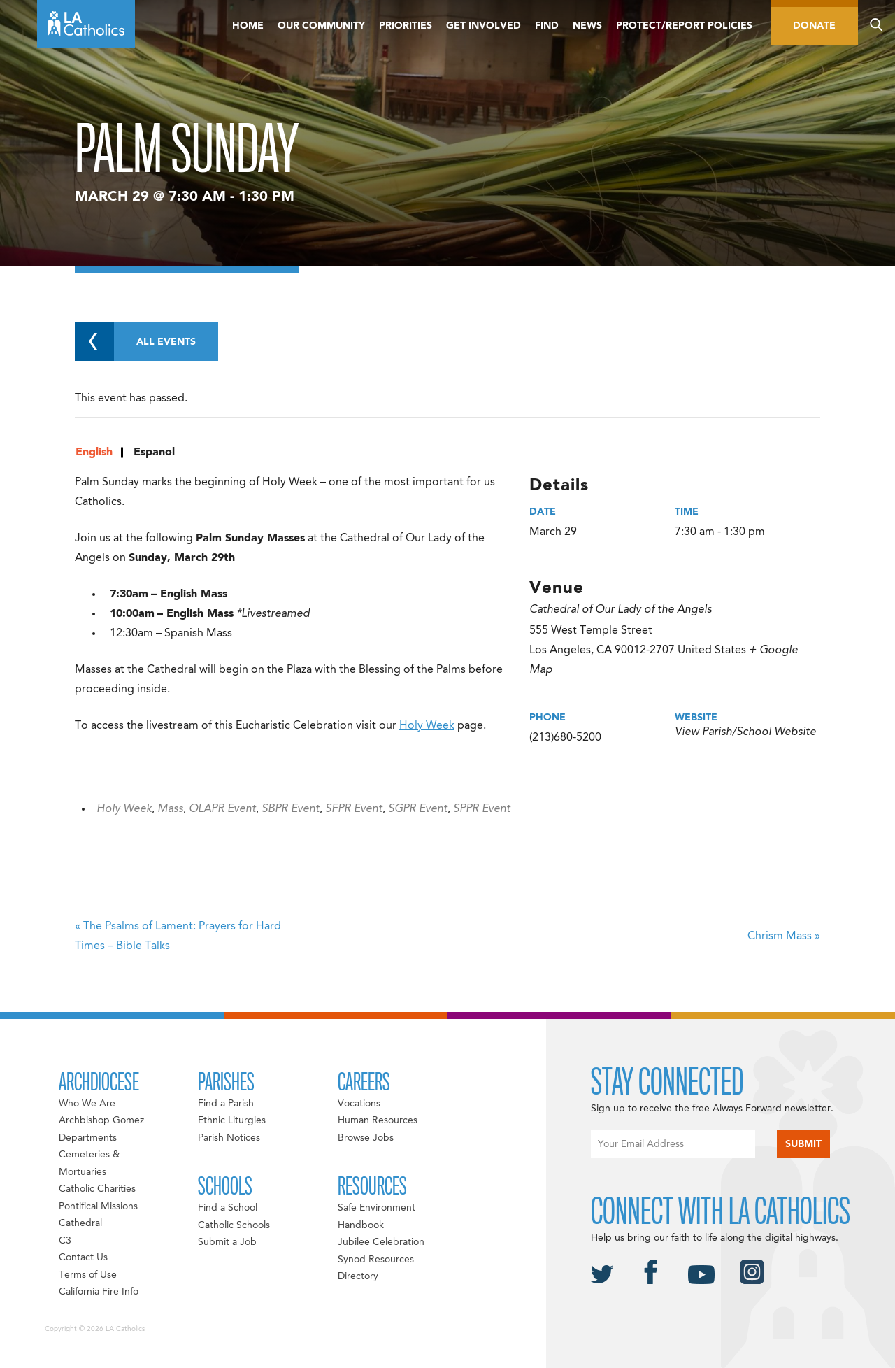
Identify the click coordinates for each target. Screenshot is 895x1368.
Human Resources (377, 1120)
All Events (135, 341)
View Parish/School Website (745, 732)
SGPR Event (418, 809)
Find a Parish (226, 1104)
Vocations (359, 1104)
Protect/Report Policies (684, 26)
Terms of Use (88, 1275)
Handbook (361, 1225)
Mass (170, 809)
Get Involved (483, 26)
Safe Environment (376, 1208)
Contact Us (83, 1257)
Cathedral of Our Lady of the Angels (620, 609)
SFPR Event (353, 809)
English (94, 452)
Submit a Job (227, 1242)
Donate (814, 26)
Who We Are (87, 1104)
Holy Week (426, 726)
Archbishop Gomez (101, 1120)
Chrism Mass (783, 936)
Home (248, 26)
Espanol (154, 452)
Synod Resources (376, 1259)
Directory (358, 1276)
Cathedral (80, 1223)
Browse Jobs (366, 1138)
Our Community (321, 26)
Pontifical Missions (98, 1206)
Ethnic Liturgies (232, 1120)
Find (547, 26)
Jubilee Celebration (381, 1242)
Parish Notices (229, 1138)
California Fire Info (98, 1292)
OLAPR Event (222, 809)
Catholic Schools (234, 1225)
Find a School (227, 1208)
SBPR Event (291, 809)
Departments (88, 1138)
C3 (65, 1241)
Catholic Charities (97, 1189)
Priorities (405, 26)
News (587, 26)
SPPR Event (481, 809)
